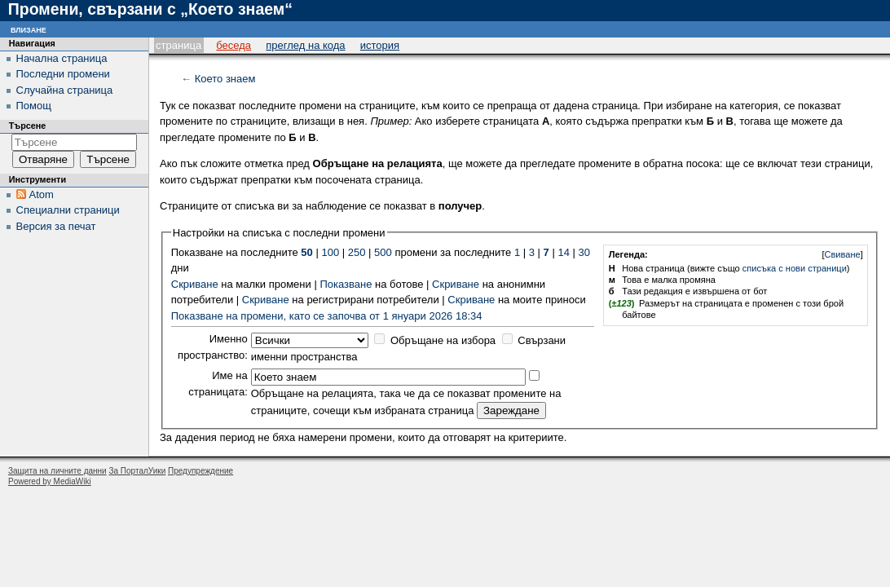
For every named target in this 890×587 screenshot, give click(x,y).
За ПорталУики (136, 470)
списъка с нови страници (794, 268)
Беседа (233, 45)
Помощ (33, 105)
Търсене (27, 125)
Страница (178, 45)
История (379, 45)
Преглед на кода (305, 45)
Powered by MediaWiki (49, 481)
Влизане (28, 29)
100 (330, 252)
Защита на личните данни (57, 470)
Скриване (194, 284)
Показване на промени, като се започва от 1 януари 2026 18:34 (326, 316)
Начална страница (62, 58)
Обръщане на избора (443, 340)
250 (357, 252)
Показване (345, 284)
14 (563, 252)
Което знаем (225, 79)
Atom (41, 194)
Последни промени (63, 74)
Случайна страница (64, 90)
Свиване (843, 254)
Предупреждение (200, 470)
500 (383, 252)
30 (583, 252)
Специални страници (68, 210)
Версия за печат (56, 226)
